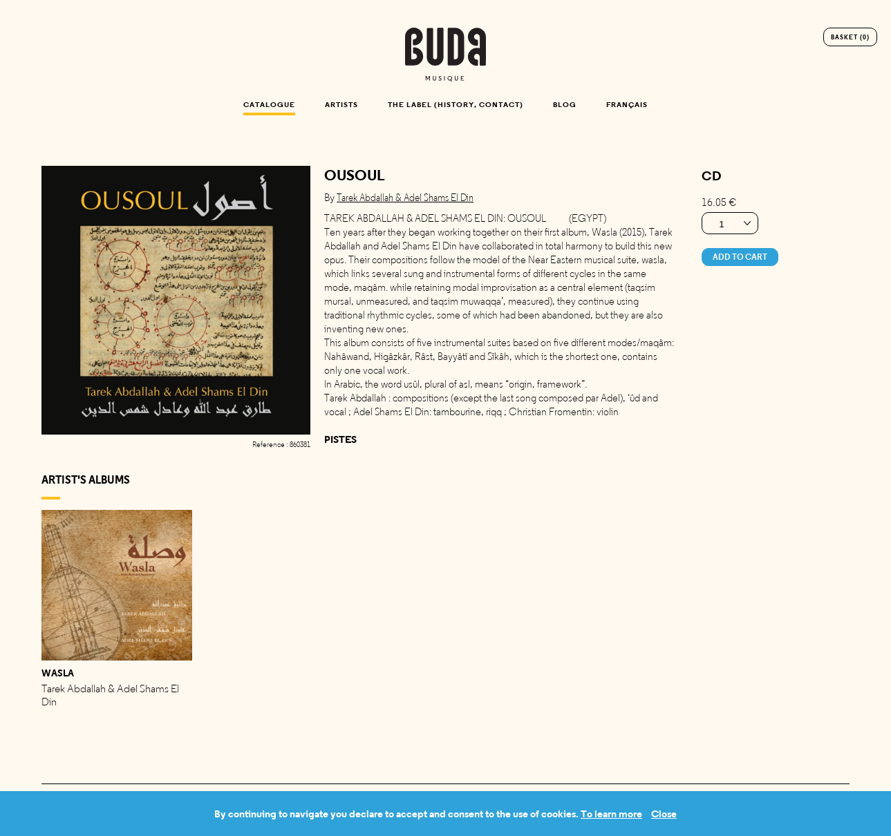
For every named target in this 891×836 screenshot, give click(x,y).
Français (627, 104)
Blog (564, 104)
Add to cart (740, 256)
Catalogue (269, 104)
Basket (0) (850, 37)
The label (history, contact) (455, 104)
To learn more (611, 813)
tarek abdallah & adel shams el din (405, 198)
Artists (341, 104)
